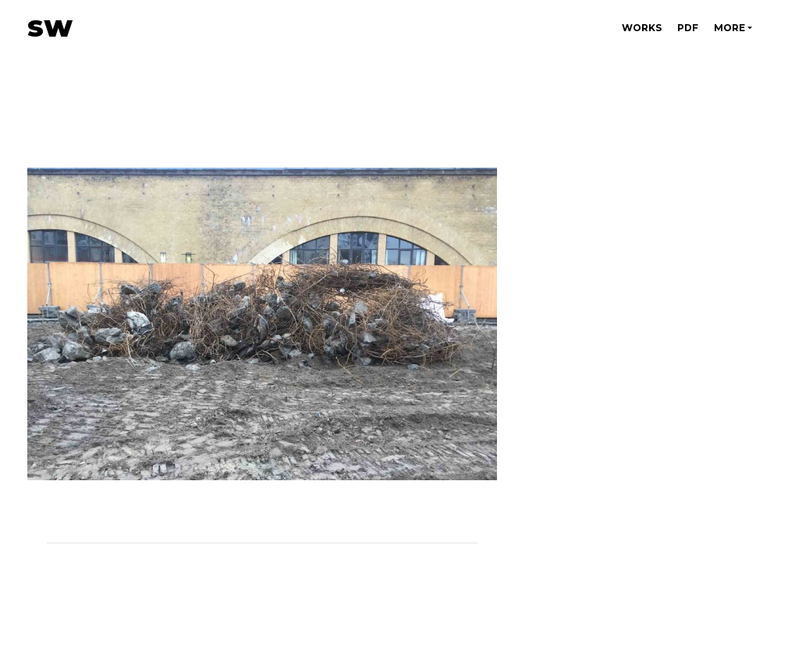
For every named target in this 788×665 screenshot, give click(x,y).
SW (50, 28)
